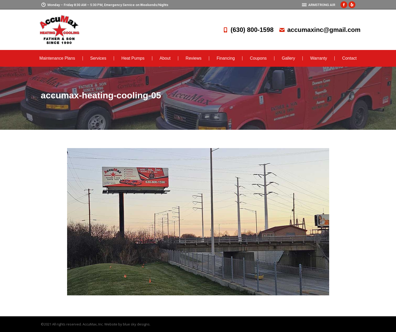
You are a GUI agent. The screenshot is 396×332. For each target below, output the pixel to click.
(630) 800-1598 (248, 29)
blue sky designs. (136, 324)
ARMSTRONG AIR (318, 4)
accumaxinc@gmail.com (320, 29)
